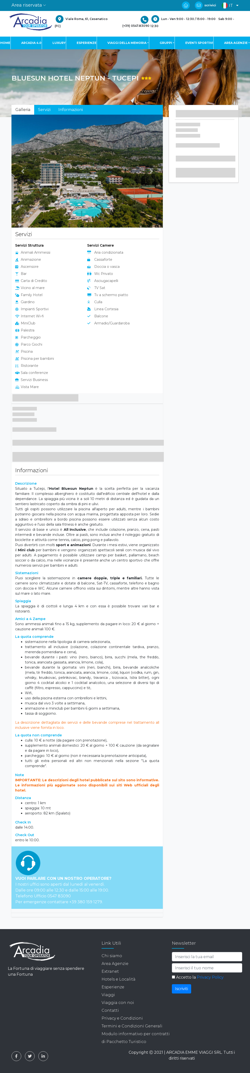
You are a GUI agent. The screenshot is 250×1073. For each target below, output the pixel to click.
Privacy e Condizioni (122, 1018)
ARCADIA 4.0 (31, 43)
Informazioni (70, 109)
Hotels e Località (118, 979)
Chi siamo (112, 955)
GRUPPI (166, 43)
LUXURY (59, 43)
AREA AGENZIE (236, 43)
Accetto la (198, 977)
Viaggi (108, 995)
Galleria (22, 109)
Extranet (110, 971)
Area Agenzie (115, 963)
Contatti (110, 1010)
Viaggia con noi (118, 1002)
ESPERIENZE (86, 43)
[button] (229, 5)
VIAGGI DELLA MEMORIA (126, 43)
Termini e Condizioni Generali (132, 1026)
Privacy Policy (210, 977)
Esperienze (113, 987)
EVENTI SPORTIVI (199, 43)
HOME (5, 43)
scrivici (210, 5)
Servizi (44, 109)
